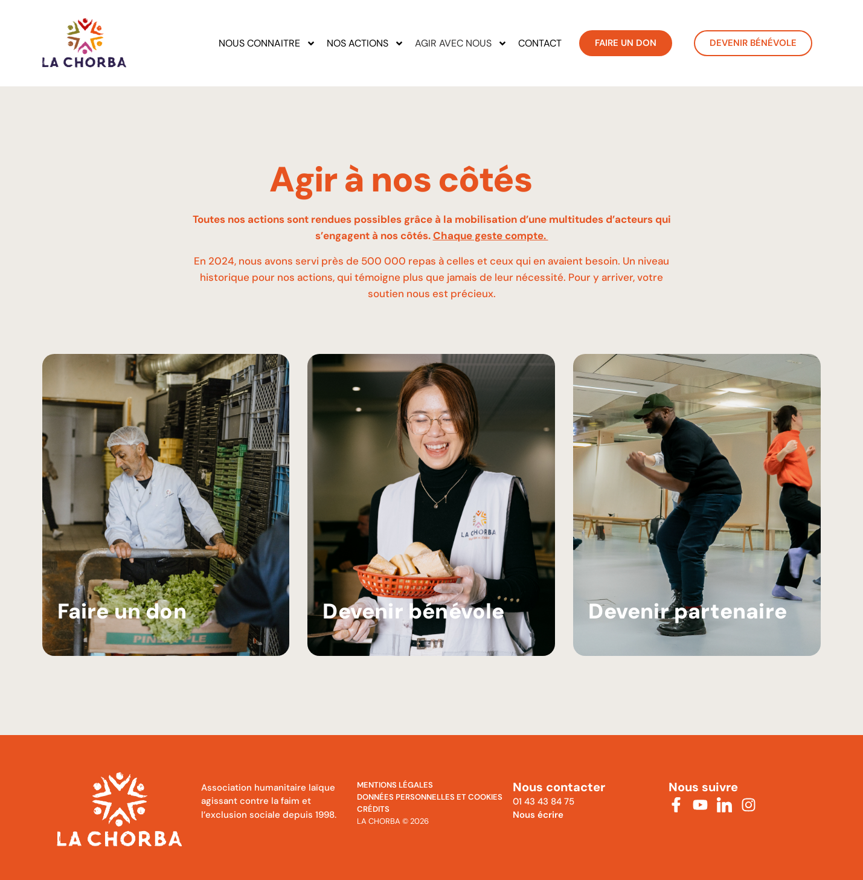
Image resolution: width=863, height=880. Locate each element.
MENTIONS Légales (395, 785)
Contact (540, 43)
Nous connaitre (267, 43)
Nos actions (365, 43)
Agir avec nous (461, 43)
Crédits (373, 809)
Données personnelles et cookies (429, 797)
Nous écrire (538, 815)
